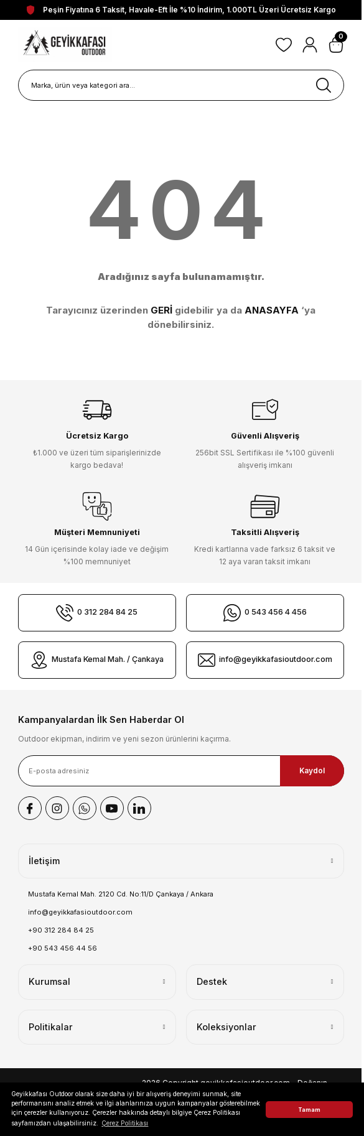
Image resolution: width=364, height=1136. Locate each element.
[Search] (181, 85)
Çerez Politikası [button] (124, 1123)
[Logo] (65, 44)
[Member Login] (310, 45)
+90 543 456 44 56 (62, 948)
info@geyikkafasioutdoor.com (80, 912)
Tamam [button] (309, 1109)
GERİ (161, 310)
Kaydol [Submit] (312, 770)
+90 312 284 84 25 (61, 930)
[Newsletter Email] (181, 770)
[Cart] (336, 45)
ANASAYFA (272, 310)
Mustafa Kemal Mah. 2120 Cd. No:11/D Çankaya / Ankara (120, 894)
